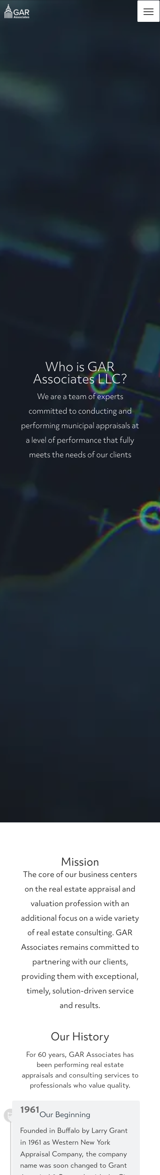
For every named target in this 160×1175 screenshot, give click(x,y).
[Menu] (148, 11)
